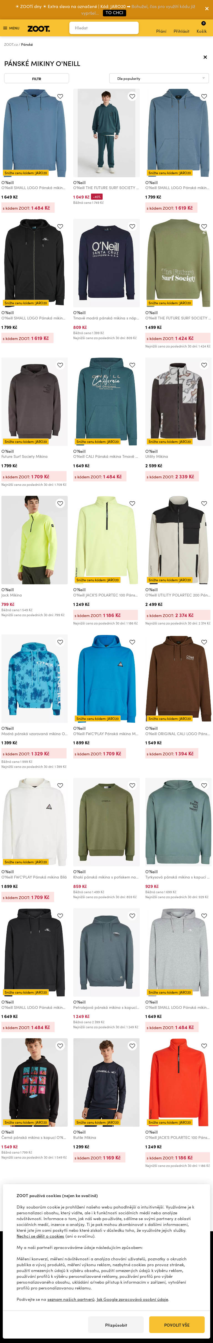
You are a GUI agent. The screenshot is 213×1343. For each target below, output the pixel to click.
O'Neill (7, 182)
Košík (202, 27)
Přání (161, 28)
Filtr (36, 78)
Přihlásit (181, 28)
